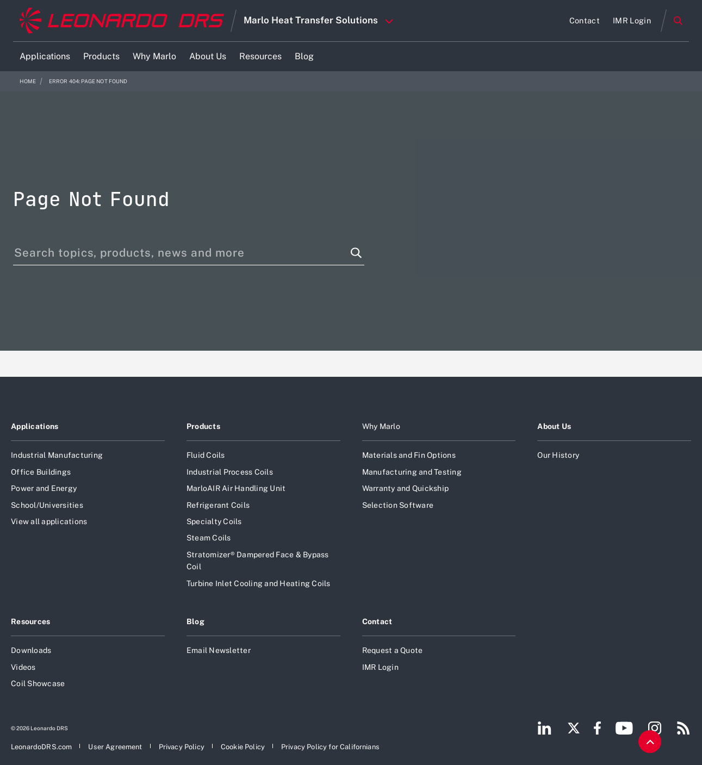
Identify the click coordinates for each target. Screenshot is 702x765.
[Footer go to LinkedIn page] (544, 728)
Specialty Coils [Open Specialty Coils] (214, 521)
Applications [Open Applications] (34, 426)
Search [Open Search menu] (678, 20)
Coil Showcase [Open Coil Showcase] (38, 683)
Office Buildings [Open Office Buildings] (41, 472)
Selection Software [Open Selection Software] (398, 505)
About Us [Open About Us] (554, 426)
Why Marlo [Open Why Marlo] (381, 426)
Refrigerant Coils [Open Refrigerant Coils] (218, 505)
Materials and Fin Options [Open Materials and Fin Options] (409, 455)
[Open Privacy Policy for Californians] (330, 747)
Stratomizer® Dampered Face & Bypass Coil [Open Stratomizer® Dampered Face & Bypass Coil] (258, 560)
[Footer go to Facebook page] (597, 728)
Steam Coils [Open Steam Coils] (209, 537)
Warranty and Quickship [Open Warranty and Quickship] (405, 488)
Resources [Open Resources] (31, 621)
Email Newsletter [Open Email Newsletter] (219, 650)
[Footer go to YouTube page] (623, 728)
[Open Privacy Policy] (181, 747)
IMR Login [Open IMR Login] (380, 667)
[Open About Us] (207, 56)
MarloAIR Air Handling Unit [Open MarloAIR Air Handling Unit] (236, 488)
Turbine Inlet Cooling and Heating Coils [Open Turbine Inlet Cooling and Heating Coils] (259, 583)
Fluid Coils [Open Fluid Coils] (206, 455)
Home (28, 81)
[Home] (122, 21)
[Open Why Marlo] (154, 56)
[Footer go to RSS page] (683, 728)
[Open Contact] (584, 20)
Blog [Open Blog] (195, 621)
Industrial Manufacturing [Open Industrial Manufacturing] (57, 455)
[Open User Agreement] (115, 747)
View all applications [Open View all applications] (49, 521)
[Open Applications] (45, 56)
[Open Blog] (304, 56)
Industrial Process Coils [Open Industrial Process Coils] (230, 472)
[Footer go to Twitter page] (573, 728)
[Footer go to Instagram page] (655, 728)
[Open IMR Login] (632, 20)
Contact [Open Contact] (377, 621)
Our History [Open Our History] (558, 455)
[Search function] (356, 253)
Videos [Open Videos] (23, 667)
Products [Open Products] (203, 426)
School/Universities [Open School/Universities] (47, 505)
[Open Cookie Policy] (243, 747)
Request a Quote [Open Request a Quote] (392, 650)
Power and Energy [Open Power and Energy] (44, 488)
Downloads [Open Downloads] (31, 650)
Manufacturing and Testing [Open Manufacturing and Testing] (412, 472)
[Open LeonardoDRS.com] (41, 747)
